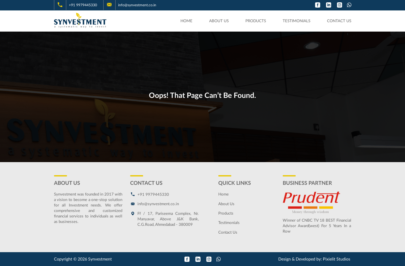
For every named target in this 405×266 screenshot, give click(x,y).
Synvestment (100, 259)
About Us (219, 21)
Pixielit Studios (336, 259)
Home (186, 21)
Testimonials (296, 21)
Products (255, 21)
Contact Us (339, 21)
